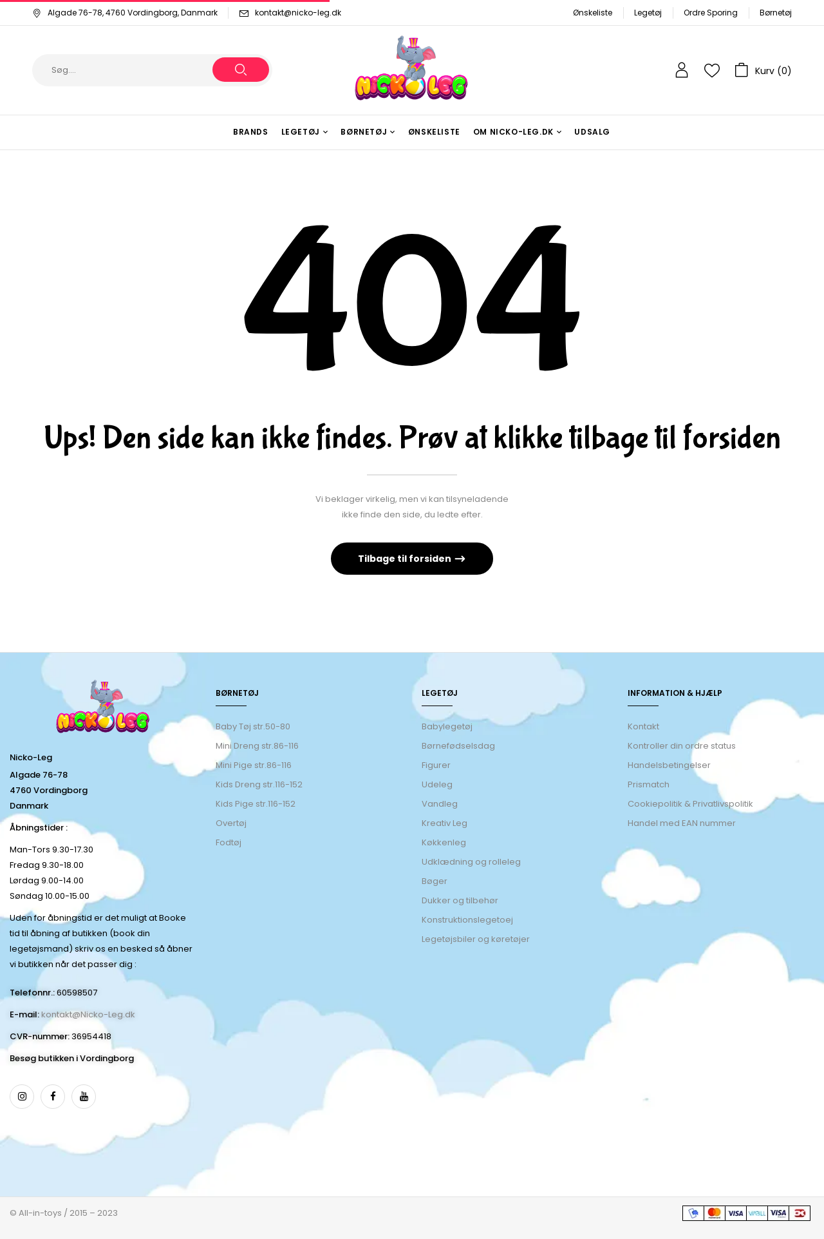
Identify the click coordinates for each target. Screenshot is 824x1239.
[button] (763, 70)
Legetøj (648, 12)
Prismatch (649, 784)
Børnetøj (776, 12)
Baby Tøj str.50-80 (253, 726)
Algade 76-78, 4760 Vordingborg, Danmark (125, 12)
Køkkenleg (444, 842)
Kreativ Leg (444, 823)
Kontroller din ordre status (682, 746)
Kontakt (643, 726)
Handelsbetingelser (669, 765)
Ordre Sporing (711, 12)
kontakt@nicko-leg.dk (298, 12)
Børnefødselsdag (458, 746)
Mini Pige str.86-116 (254, 765)
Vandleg (440, 804)
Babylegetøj (447, 726)
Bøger (434, 881)
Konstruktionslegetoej (467, 920)
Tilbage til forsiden (405, 558)
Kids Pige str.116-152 (255, 804)
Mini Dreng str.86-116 (257, 746)
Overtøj (232, 823)
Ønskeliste (592, 12)
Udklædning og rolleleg (471, 862)
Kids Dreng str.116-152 (259, 784)
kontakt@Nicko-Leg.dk (88, 1014)
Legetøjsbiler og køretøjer (476, 939)
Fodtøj (228, 842)
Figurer (436, 765)
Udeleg (437, 784)
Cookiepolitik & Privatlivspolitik (690, 804)
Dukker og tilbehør (460, 900)
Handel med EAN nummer (682, 823)
